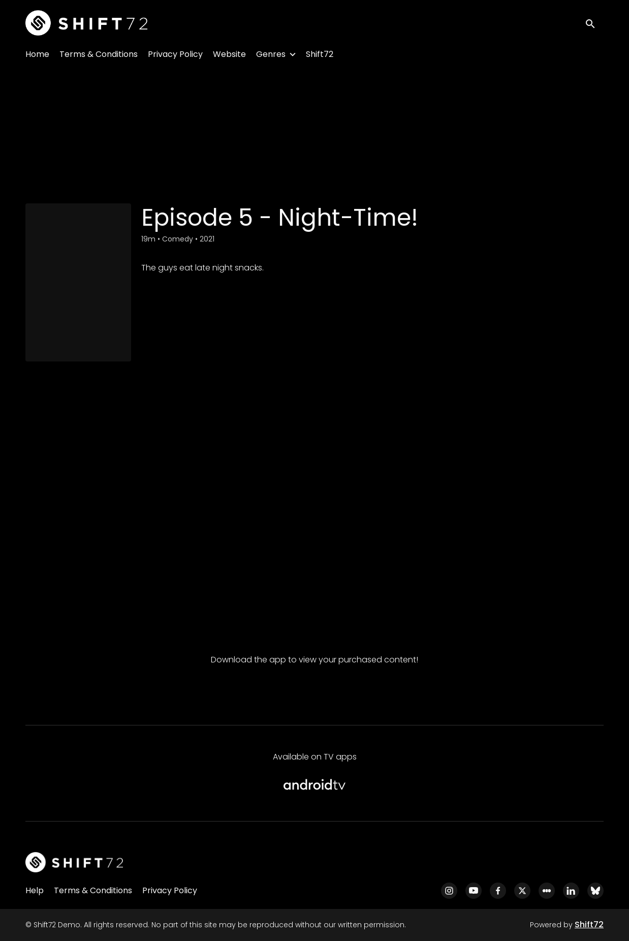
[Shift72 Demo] (74, 862)
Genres (271, 54)
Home (37, 54)
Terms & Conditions (98, 54)
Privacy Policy (175, 54)
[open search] (594, 23)
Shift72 (319, 54)
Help (34, 890)
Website (229, 54)
